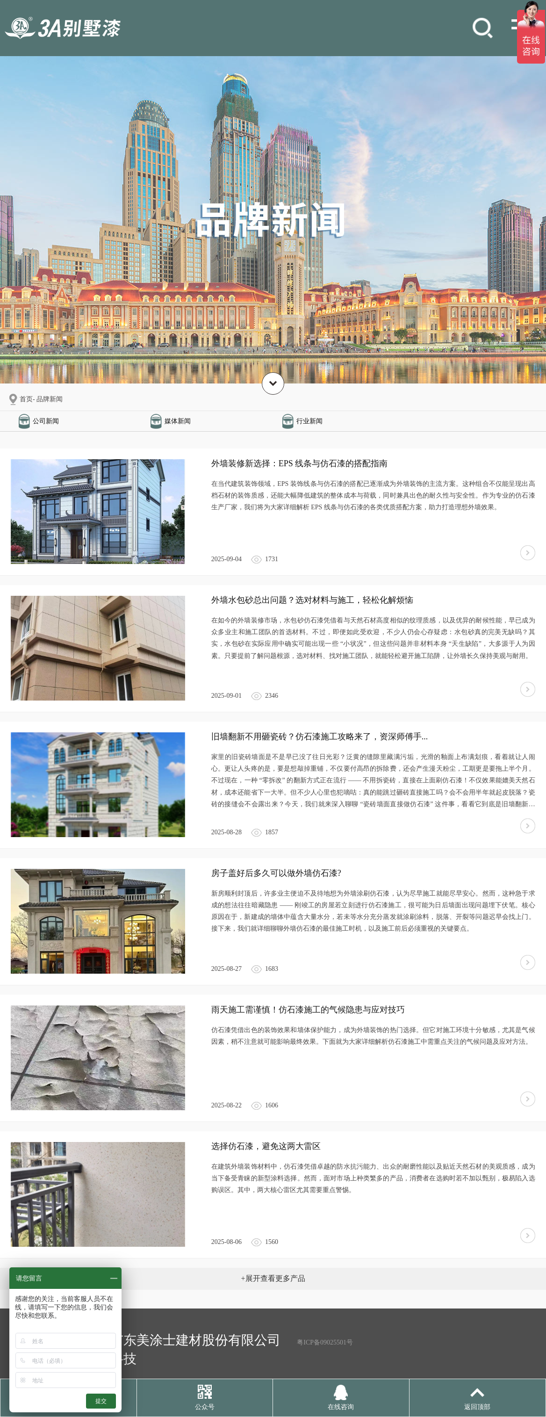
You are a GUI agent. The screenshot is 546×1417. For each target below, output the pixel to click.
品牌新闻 (49, 399)
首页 (26, 399)
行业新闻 (309, 421)
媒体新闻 (178, 421)
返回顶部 (477, 1406)
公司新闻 (46, 421)
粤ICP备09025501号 (325, 1342)
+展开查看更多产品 (273, 1278)
